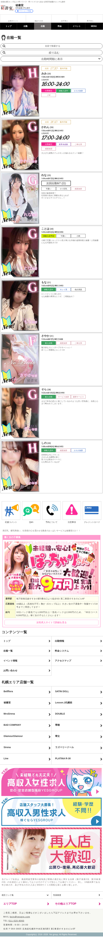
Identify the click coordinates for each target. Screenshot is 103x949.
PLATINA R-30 (63, 758)
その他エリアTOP (65, 903)
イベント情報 (10, 660)
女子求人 (64, 21)
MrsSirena (9, 713)
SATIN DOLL (62, 691)
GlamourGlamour (13, 736)
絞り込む (54, 52)
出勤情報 (59, 641)
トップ (9, 26)
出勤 (26, 26)
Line (6, 758)
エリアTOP (10, 903)
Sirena (7, 747)
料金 (60, 26)
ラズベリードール (64, 747)
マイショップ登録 (24, 11)
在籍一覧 (8, 650)
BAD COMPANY (12, 725)
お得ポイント (13, 21)
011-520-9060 (16, 921)
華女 (57, 736)
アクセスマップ (63, 660)
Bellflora (8, 691)
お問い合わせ (10, 670)
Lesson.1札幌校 (63, 702)
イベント (77, 26)
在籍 (43, 26)
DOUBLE (60, 713)
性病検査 (57, 895)
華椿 (57, 725)
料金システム (62, 650)
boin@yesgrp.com (20, 917)
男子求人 (90, 21)
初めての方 (39, 21)
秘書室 (7, 702)
